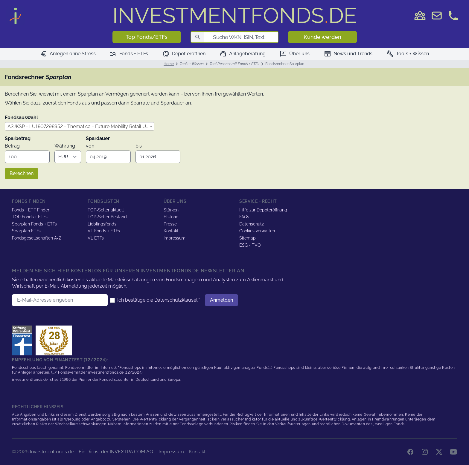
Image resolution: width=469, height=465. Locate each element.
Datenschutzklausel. (176, 300)
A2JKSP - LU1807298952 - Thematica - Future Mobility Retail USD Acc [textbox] (80, 126)
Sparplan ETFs (26, 230)
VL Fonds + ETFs (104, 230)
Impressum (174, 238)
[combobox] (79, 126)
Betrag (12, 146)
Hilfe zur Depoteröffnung (263, 210)
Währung (64, 146)
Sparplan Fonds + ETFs (34, 224)
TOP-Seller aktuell (106, 210)
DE (234, 15)
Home (169, 64)
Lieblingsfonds (102, 224)
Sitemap (247, 238)
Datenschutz (251, 224)
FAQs (244, 216)
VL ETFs (96, 238)
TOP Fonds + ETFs (30, 216)
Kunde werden (322, 37)
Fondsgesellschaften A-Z (36, 238)
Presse (170, 224)
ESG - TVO (250, 245)
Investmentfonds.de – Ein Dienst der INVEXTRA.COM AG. (92, 452)
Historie (171, 216)
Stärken (171, 210)
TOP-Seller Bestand (107, 216)
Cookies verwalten (257, 230)
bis (138, 146)
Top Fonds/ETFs (147, 37)
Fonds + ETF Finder (30, 210)
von (90, 146)
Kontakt (171, 230)
